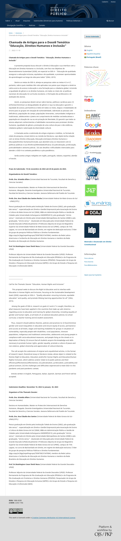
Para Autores (88, 262)
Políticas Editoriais (73, 21)
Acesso (113, 2)
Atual (18, 21)
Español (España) (93, 54)
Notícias (32, 25)
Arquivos (26, 21)
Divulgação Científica (15, 25)
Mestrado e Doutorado (93, 242)
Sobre (7, 21)
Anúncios (19, 33)
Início (11, 33)
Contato (42, 25)
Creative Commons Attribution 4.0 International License (53, 518)
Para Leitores (88, 258)
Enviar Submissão (92, 36)
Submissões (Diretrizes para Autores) (48, 21)
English (90, 50)
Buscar (110, 21)
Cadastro (105, 2)
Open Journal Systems (92, 275)
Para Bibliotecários (90, 265)
